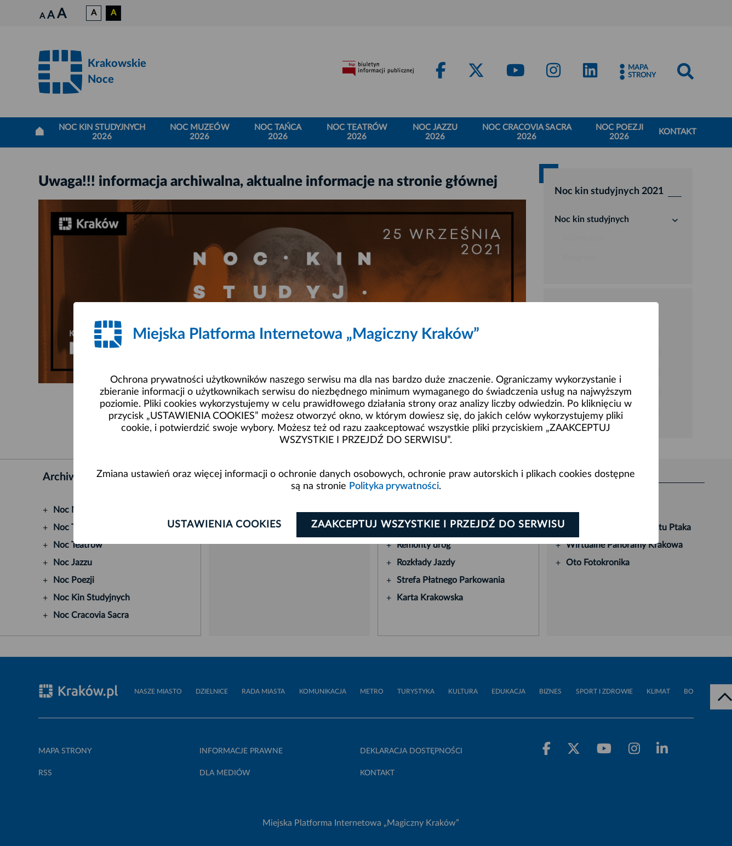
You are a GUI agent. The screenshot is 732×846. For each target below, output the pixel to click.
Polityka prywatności (394, 486)
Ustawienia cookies (224, 525)
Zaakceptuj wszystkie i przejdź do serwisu (438, 525)
